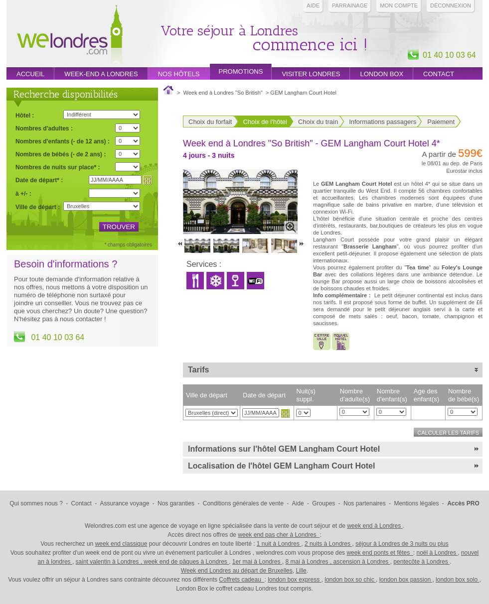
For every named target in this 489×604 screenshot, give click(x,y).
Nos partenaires (364, 503)
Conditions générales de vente (243, 503)
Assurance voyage (125, 503)
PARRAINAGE (349, 5)
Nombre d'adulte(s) (355, 395)
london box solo (457, 579)
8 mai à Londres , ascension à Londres (338, 561)
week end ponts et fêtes (379, 552)
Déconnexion (450, 5)
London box (381, 74)
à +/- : (23, 193)
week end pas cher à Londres (279, 534)
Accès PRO (463, 503)
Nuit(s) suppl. (306, 395)
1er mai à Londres (257, 561)
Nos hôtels (179, 74)
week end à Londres (374, 525)
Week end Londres (69, 35)
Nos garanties (176, 503)
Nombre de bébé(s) (463, 395)
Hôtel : (24, 115)
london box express (294, 579)
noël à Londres (437, 552)
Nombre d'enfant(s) (392, 395)
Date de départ (264, 395)
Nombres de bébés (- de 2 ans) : (60, 154)
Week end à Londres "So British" (223, 93)
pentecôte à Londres (421, 561)
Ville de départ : (37, 207)
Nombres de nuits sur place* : (57, 167)
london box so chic (350, 579)
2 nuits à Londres (328, 543)
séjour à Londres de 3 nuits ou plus (402, 543)
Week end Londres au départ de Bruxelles (237, 570)
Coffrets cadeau (241, 579)
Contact (438, 74)
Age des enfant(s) (426, 395)
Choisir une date (285, 413)
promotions (241, 71)
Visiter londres (311, 74)
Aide (313, 5)
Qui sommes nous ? (36, 503)
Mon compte (399, 5)
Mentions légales (416, 503)
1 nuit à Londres (279, 543)
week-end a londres (101, 74)
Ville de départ (206, 395)
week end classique (121, 543)
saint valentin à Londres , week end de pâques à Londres (152, 561)
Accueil (30, 74)
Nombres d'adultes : (44, 128)
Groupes (323, 503)
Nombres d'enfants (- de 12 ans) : (62, 141)
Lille (301, 570)
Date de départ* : (39, 180)
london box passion (406, 579)
